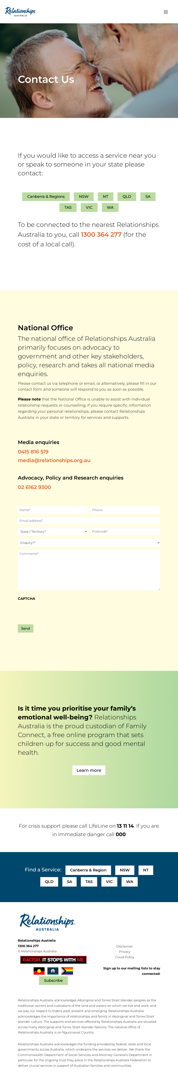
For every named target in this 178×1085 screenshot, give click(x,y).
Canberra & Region (88, 870)
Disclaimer (124, 946)
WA (110, 207)
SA (148, 196)
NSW (84, 196)
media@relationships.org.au (54, 460)
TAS (68, 207)
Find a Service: (43, 870)
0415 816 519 (33, 452)
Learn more (89, 770)
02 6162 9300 (34, 487)
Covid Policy (124, 957)
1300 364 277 (101, 234)
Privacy (124, 952)
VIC (89, 207)
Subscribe (53, 980)
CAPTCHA (26, 599)
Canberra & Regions (46, 196)
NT (105, 196)
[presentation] (50, 611)
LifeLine (98, 826)
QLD (127, 196)
